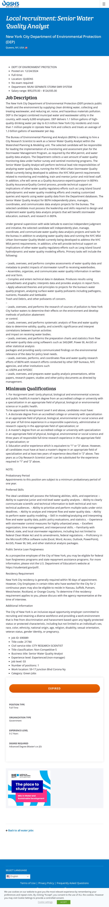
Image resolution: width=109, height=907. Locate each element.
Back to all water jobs (20, 830)
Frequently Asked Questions (73, 883)
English (12, 876)
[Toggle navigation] (104, 4)
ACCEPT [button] (63, 902)
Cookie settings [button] (45, 902)
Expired (54, 688)
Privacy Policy (46, 883)
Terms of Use (27, 883)
